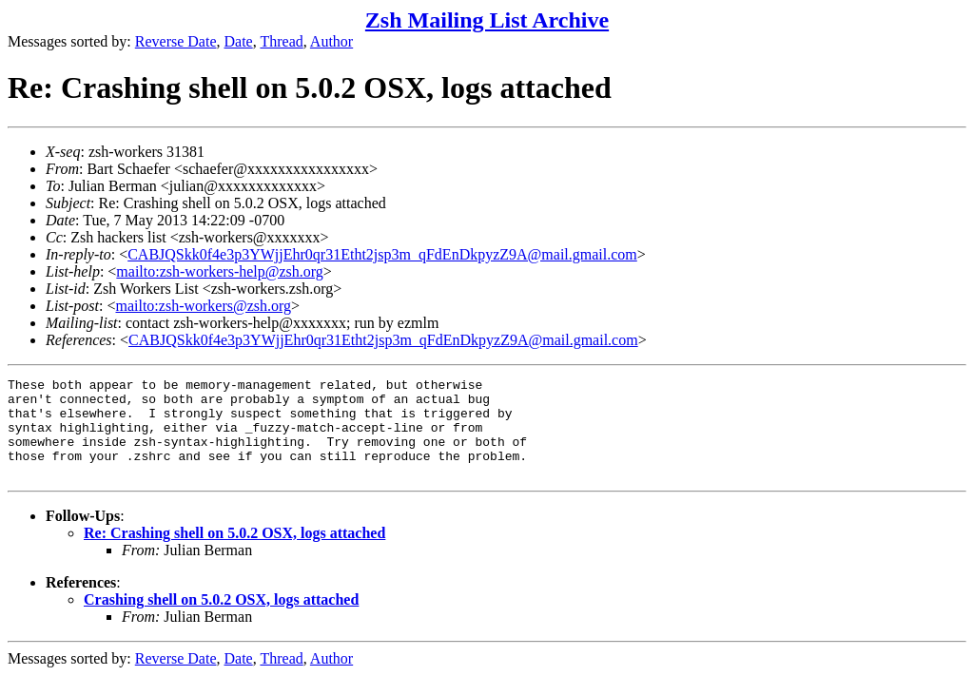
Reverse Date (176, 41)
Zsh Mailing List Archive (487, 20)
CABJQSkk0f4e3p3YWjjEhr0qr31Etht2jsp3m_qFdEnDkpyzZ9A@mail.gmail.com (382, 254)
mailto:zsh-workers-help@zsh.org (219, 271)
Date (238, 41)
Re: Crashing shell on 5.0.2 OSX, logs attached (234, 553)
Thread (281, 41)
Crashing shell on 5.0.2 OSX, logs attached (221, 619)
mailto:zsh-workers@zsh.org (203, 306)
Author (331, 41)
